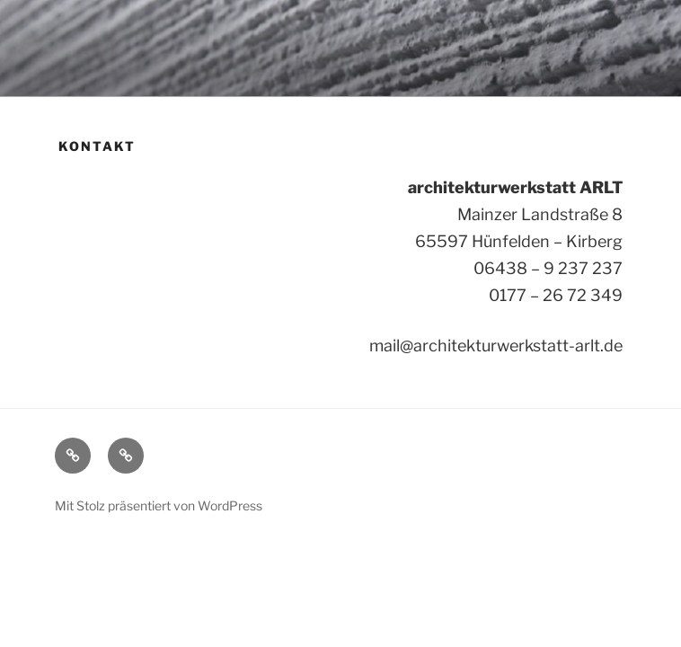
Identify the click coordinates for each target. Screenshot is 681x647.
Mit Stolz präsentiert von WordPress (158, 505)
